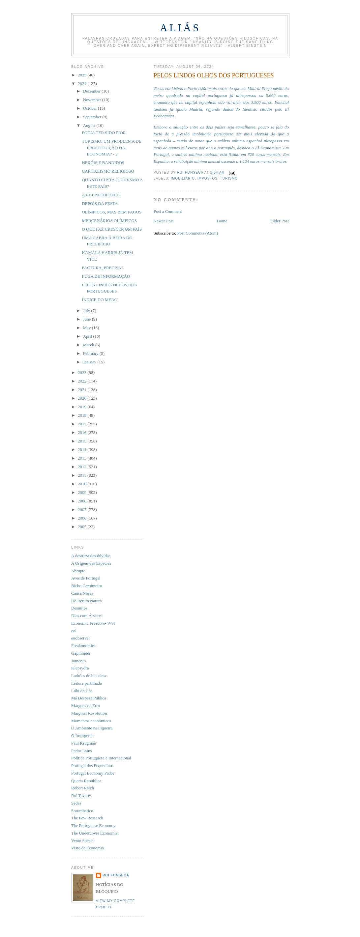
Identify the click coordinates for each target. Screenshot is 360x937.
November (92, 99)
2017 (82, 423)
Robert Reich (82, 787)
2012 (82, 466)
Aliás (180, 28)
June (87, 319)
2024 (82, 83)
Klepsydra (80, 668)
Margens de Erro (85, 705)
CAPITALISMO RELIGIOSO (108, 171)
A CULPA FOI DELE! (101, 194)
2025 (82, 74)
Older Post (280, 220)
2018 (82, 415)
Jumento (78, 660)
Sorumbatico (82, 810)
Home (222, 220)
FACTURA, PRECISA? (102, 267)
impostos (207, 178)
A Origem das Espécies (91, 563)
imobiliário (183, 178)
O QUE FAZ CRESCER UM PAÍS (112, 229)
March (89, 344)
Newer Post (163, 220)
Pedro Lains (81, 750)
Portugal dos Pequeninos (92, 765)
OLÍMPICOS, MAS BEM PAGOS (111, 212)
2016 (82, 432)
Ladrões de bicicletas (89, 675)
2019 (82, 406)
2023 (82, 372)
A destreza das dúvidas (90, 555)
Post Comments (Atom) (197, 233)
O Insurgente (82, 735)
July (87, 310)
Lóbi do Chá (82, 690)
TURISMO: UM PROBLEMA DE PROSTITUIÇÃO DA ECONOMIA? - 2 (111, 147)
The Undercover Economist (95, 833)
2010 (82, 483)
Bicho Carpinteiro (86, 585)
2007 (82, 509)
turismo (229, 178)
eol (73, 630)
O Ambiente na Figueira (91, 727)
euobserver (80, 638)
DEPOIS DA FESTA (100, 203)
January (90, 361)
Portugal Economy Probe (92, 773)
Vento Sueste (82, 840)
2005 (82, 526)
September (93, 116)
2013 (82, 458)
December (92, 91)
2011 (82, 475)
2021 (82, 389)
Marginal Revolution (89, 713)
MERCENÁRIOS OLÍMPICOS (109, 220)
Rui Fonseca (116, 875)
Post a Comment (168, 211)
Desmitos (79, 608)
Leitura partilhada (86, 683)
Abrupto (78, 570)
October (90, 108)
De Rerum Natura (86, 600)
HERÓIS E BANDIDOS (103, 162)
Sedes (76, 803)
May (87, 327)
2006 (82, 518)
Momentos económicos (91, 720)
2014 (82, 449)
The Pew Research (87, 817)
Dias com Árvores (87, 615)
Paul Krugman (83, 743)
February (91, 353)
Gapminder (80, 653)
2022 (82, 381)
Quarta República (86, 780)
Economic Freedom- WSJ (93, 623)
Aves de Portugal (86, 578)
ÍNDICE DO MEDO (99, 299)
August (90, 125)
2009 (82, 492)
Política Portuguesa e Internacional (101, 757)
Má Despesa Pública (88, 698)
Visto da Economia (87, 847)
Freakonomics (83, 645)
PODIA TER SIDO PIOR (104, 132)
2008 (82, 500)
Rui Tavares (81, 795)
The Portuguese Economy (93, 825)
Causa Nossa (82, 593)
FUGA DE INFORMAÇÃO (106, 276)
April (88, 336)
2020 (82, 398)
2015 (82, 441)
